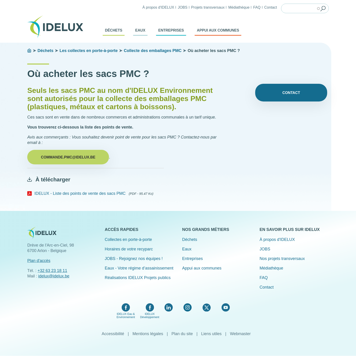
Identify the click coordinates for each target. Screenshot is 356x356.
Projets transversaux (208, 7)
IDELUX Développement (149, 315)
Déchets (113, 30)
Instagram (187, 307)
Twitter (206, 307)
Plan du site (182, 333)
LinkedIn (168, 307)
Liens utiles (211, 333)
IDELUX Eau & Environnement (126, 315)
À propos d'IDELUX (158, 7)
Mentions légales (147, 333)
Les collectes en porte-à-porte (88, 50)
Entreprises (171, 30)
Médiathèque (239, 7)
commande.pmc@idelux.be (68, 157)
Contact (270, 7)
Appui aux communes (218, 30)
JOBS (182, 7)
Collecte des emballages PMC (152, 50)
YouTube (225, 307)
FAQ (256, 7)
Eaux (140, 30)
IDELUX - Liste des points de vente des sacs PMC (80, 193)
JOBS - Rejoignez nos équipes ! (134, 258)
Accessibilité (113, 333)
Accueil (29, 50)
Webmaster (240, 333)
